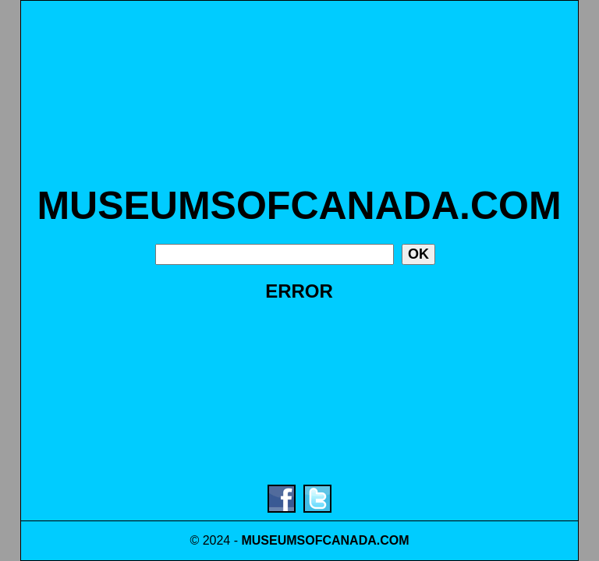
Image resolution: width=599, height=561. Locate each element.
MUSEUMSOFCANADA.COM (299, 206)
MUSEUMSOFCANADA (308, 540)
